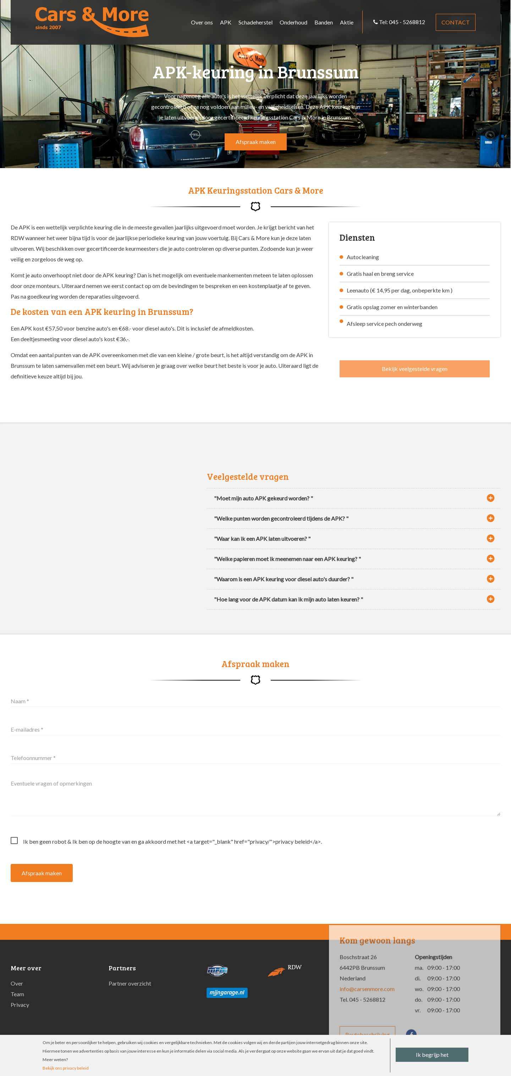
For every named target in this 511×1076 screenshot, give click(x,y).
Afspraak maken (256, 141)
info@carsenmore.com (367, 1010)
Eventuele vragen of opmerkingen (51, 783)
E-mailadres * (27, 729)
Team (17, 994)
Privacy (20, 1004)
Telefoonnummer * (33, 757)
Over (17, 983)
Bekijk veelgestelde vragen (414, 375)
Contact (455, 22)
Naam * (20, 701)
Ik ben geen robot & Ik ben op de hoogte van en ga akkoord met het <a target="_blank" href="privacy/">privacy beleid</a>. (172, 841)
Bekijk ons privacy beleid (66, 1068)
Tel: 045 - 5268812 (399, 21)
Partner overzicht (130, 983)
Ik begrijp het (432, 1054)
